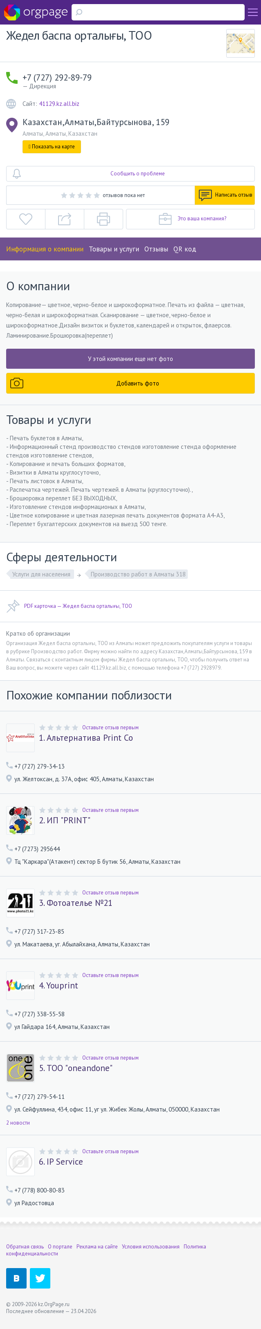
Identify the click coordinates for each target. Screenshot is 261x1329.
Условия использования (151, 1246)
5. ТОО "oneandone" (75, 1068)
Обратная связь (25, 1246)
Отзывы (156, 248)
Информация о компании (44, 248)
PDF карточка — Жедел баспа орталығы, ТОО (69, 606)
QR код (184, 248)
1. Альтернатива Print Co (86, 737)
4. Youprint (58, 985)
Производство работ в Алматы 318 (138, 574)
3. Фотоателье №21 (75, 903)
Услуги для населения (42, 574)
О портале (60, 1246)
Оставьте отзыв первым (110, 727)
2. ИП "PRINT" (64, 820)
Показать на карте (52, 146)
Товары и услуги (114, 248)
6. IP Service (61, 1161)
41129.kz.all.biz (59, 104)
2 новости (18, 1122)
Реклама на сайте (97, 1246)
